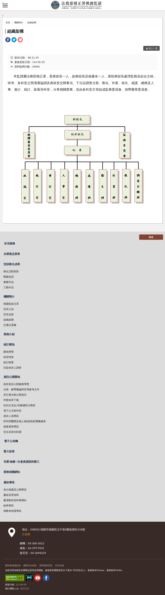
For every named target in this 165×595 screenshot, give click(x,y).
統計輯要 (8, 362)
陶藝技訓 (8, 276)
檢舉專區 (8, 505)
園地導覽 (8, 351)
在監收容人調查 (12, 367)
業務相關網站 (12, 471)
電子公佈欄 (11, 441)
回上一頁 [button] (153, 48)
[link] (7, 40)
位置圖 (26, 534)
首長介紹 (8, 309)
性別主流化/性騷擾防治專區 (19, 405)
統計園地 (9, 344)
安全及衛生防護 (12, 431)
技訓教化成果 (12, 264)
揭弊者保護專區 (12, 510)
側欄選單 (5, 5)
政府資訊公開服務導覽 (16, 384)
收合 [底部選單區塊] (151, 237)
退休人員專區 (11, 415)
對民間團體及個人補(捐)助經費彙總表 (24, 421)
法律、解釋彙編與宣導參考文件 (21, 389)
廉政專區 (9, 482)
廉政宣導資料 (11, 494)
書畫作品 (8, 281)
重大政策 (9, 451)
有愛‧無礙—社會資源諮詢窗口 (21, 461)
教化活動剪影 (11, 271)
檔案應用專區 (11, 426)
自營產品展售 (12, 253)
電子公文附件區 (12, 410)
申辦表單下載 (11, 399)
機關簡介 (18, 22)
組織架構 (31, 22)
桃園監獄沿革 (11, 303)
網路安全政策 (30, 565)
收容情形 (8, 356)
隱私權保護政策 (13, 565)
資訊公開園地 (12, 376)
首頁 (8, 22)
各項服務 (9, 243)
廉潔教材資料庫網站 (15, 500)
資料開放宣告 (46, 565)
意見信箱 (8, 314)
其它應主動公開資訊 (15, 394)
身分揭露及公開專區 (15, 489)
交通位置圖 (9, 324)
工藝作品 (8, 287)
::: (3, 2)
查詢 (160, 5)
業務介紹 (9, 334)
